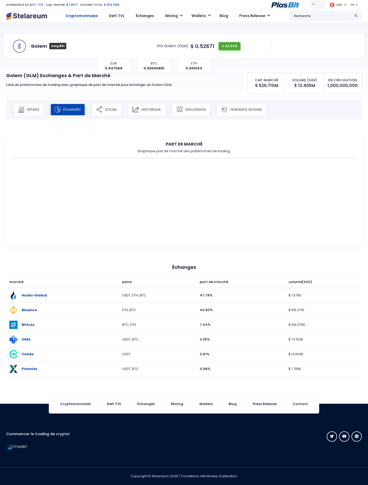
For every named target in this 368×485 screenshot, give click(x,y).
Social (106, 109)
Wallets (206, 403)
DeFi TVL (117, 15)
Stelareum (160, 476)
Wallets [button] (198, 15)
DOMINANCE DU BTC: (21, 5)
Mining (177, 403)
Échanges (145, 15)
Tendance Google (241, 109)
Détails (28, 109)
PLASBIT (16, 446)
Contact (300, 403)
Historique (146, 109)
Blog (224, 15)
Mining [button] (171, 15)
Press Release (265, 403)
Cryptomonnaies (82, 15)
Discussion (191, 109)
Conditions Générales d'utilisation (209, 476)
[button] (285, 4)
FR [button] (352, 5)
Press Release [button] (252, 15)
